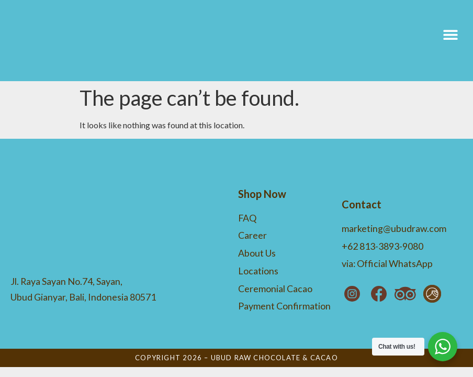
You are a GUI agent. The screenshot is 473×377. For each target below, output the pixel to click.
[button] (451, 40)
